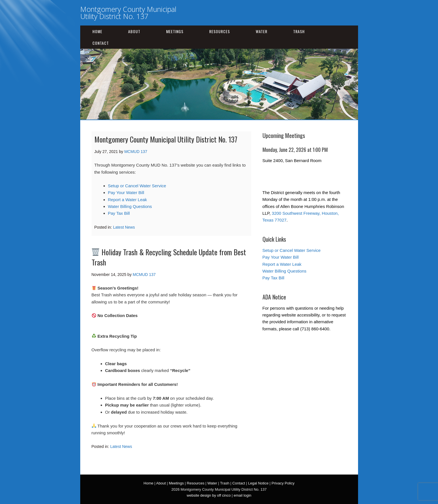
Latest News (124, 227)
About (134, 31)
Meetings (174, 31)
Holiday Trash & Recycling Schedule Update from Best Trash (169, 257)
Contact (100, 43)
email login (242, 495)
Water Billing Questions (130, 206)
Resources (219, 31)
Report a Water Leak (127, 199)
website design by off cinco (209, 495)
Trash (299, 31)
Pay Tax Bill (119, 213)
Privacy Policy (283, 483)
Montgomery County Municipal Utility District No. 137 (128, 12)
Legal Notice (258, 483)
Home (97, 31)
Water (261, 31)
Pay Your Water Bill (126, 192)
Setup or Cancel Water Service (137, 185)
